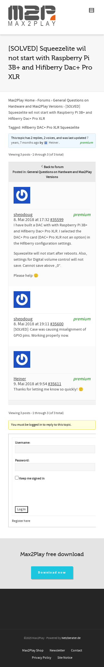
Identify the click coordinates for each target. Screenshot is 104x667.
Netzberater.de (71, 638)
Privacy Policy (41, 658)
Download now (52, 572)
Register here (21, 521)
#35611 (54, 384)
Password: (22, 460)
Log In (21, 509)
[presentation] (57, 492)
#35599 (57, 219)
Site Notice (64, 658)
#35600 (57, 324)
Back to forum (52, 167)
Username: (22, 443)
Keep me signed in (32, 478)
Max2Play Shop (33, 650)
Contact (76, 650)
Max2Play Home (21, 100)
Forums (43, 100)
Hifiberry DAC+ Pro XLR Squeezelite (50, 127)
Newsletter (57, 650)
